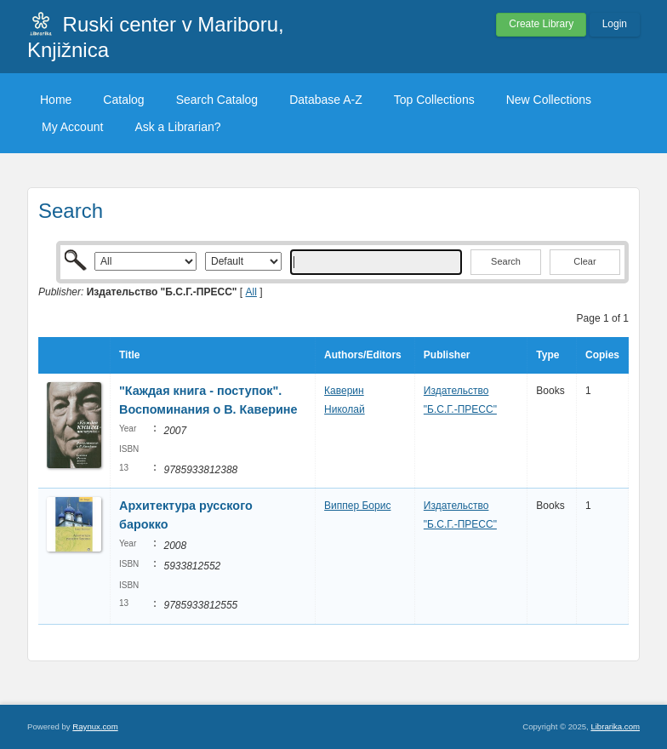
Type (547, 355)
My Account (72, 127)
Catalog (123, 99)
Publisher (447, 355)
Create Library (541, 24)
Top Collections (434, 99)
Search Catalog (217, 99)
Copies (602, 355)
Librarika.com (615, 726)
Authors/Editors (363, 355)
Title (129, 355)
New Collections (548, 99)
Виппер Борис (357, 506)
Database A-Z (325, 99)
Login (614, 24)
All (251, 292)
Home (55, 99)
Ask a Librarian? (177, 127)
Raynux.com (94, 726)
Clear (584, 261)
